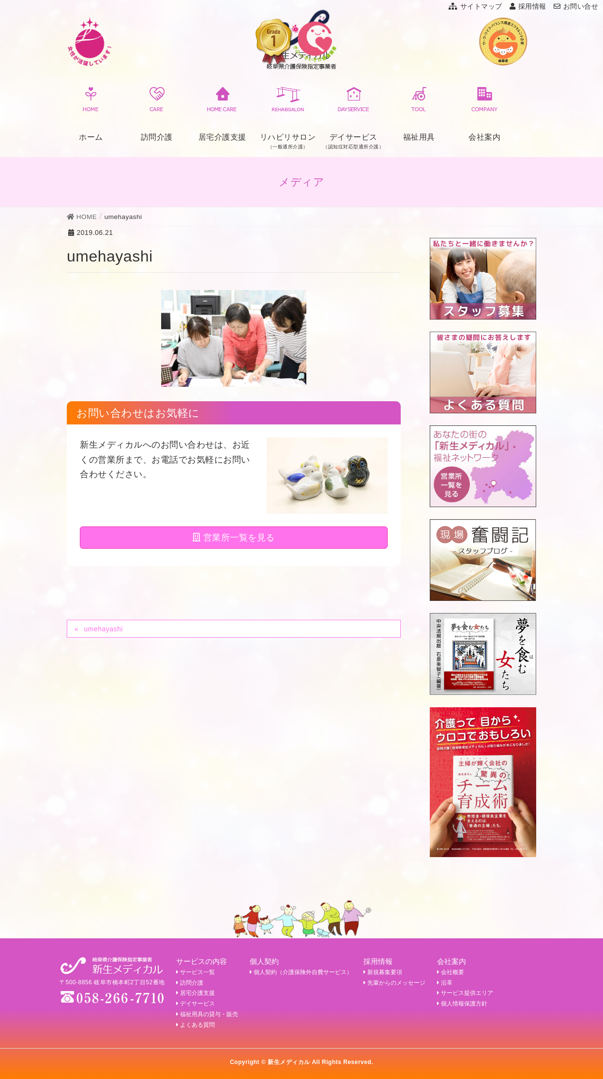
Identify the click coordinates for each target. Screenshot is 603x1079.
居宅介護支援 (222, 112)
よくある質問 (195, 1024)
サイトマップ (475, 6)
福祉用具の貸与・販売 (207, 1014)
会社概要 (450, 972)
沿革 (444, 982)
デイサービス (195, 1003)
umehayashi (103, 629)
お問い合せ (576, 6)
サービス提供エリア (465, 993)
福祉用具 (419, 112)
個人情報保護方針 (462, 1003)
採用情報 (528, 6)
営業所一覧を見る (234, 537)
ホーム (91, 112)
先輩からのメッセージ (394, 982)
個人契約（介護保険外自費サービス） (301, 972)
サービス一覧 (195, 972)
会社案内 (484, 112)
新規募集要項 (382, 972)
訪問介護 (157, 112)
